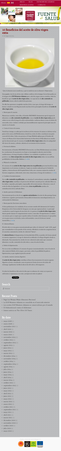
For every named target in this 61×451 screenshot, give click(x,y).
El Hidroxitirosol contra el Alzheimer (17, 308)
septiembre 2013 (10, 385)
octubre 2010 (8, 426)
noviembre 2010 (9, 423)
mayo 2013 (8, 391)
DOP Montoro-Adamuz (45, 2)
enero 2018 (8, 324)
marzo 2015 (8, 353)
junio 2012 (7, 396)
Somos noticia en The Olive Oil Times (18, 310)
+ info (27, 159)
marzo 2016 (8, 332)
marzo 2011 (8, 418)
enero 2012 (8, 404)
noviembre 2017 (9, 326)
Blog (31, 2)
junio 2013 (7, 388)
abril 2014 (7, 377)
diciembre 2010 (9, 420)
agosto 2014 (8, 367)
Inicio (22, 2)
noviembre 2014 (9, 359)
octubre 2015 (8, 340)
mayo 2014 (8, 375)
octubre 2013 (8, 383)
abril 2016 (7, 329)
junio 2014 (7, 372)
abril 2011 (7, 415)
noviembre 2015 (9, 337)
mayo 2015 (8, 351)
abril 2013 (7, 394)
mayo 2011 (8, 412)
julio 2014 (7, 369)
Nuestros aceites (27, 5)
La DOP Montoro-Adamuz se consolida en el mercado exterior (27, 302)
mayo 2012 (8, 399)
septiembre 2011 (10, 410)
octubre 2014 (8, 361)
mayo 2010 (8, 431)
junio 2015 (7, 348)
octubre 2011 (8, 407)
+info (12, 220)
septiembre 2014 (10, 364)
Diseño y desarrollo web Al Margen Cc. (30, 439)
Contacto (42, 5)
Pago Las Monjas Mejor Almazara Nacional (20, 300)
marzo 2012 (8, 402)
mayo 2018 (8, 321)
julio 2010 (7, 428)
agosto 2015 (8, 345)
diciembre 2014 (9, 356)
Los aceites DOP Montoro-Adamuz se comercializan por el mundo (28, 305)
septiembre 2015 (10, 343)
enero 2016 (8, 335)
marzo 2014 (8, 380)
